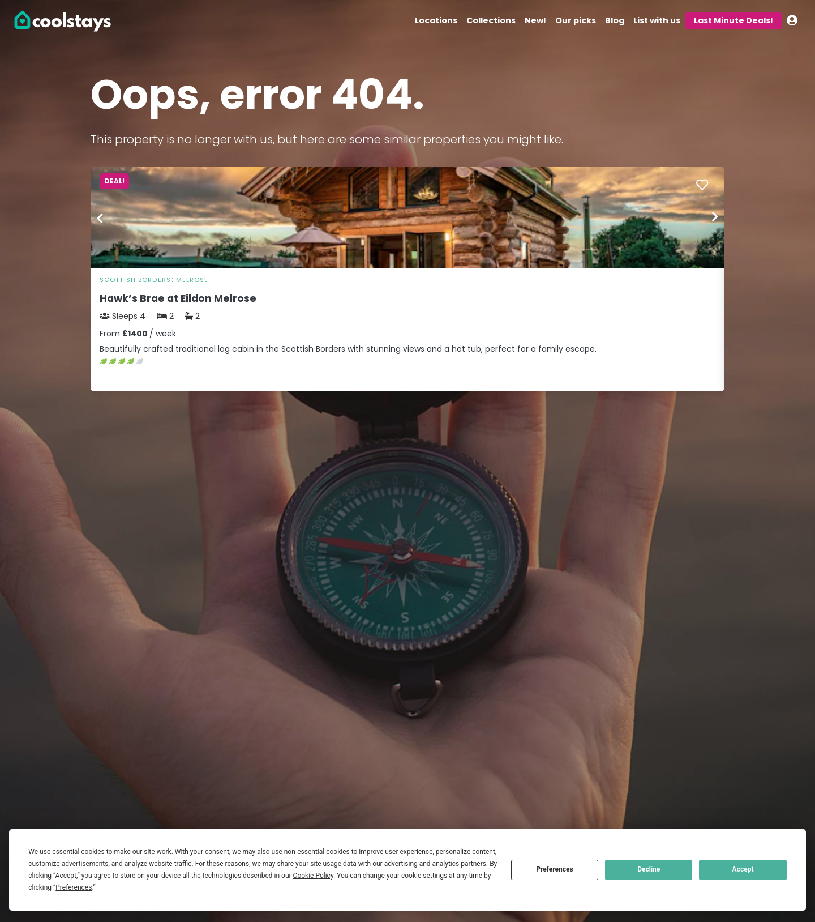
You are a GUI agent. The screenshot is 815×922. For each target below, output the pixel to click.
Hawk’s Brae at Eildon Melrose (178, 298)
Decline (648, 869)
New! (535, 20)
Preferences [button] (73, 887)
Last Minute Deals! (733, 20)
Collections (491, 20)
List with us (656, 20)
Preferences (554, 869)
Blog (614, 20)
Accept (743, 869)
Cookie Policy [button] (313, 876)
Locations (436, 20)
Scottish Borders (135, 279)
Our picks (575, 20)
